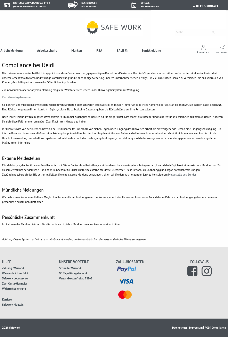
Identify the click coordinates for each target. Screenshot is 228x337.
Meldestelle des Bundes (182, 174)
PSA (99, 50)
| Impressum (195, 327)
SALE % (122, 50)
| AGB (206, 327)
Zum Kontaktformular (14, 283)
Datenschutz (179, 327)
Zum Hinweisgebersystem (17, 97)
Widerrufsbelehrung (14, 288)
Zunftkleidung (151, 50)
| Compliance (218, 327)
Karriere (7, 299)
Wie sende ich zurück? (15, 273)
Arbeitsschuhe (47, 50)
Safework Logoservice (15, 278)
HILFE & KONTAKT (205, 6)
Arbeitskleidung (11, 50)
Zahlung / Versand (13, 268)
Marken (76, 50)
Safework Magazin (13, 304)
